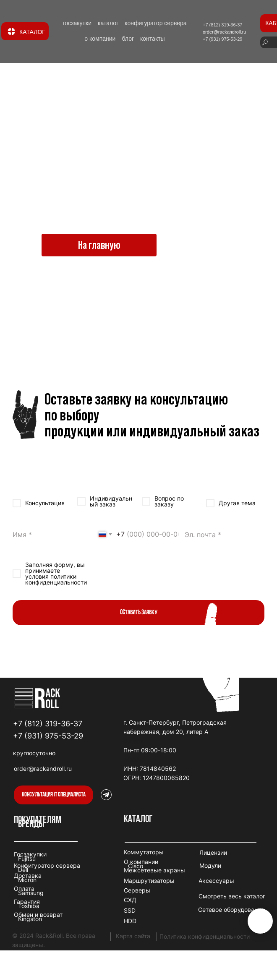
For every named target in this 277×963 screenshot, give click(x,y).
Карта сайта (133, 936)
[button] (53, 795)
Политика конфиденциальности (204, 936)
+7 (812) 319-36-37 (47, 723)
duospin (134, 740)
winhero (134, 759)
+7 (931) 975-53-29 (48, 735)
